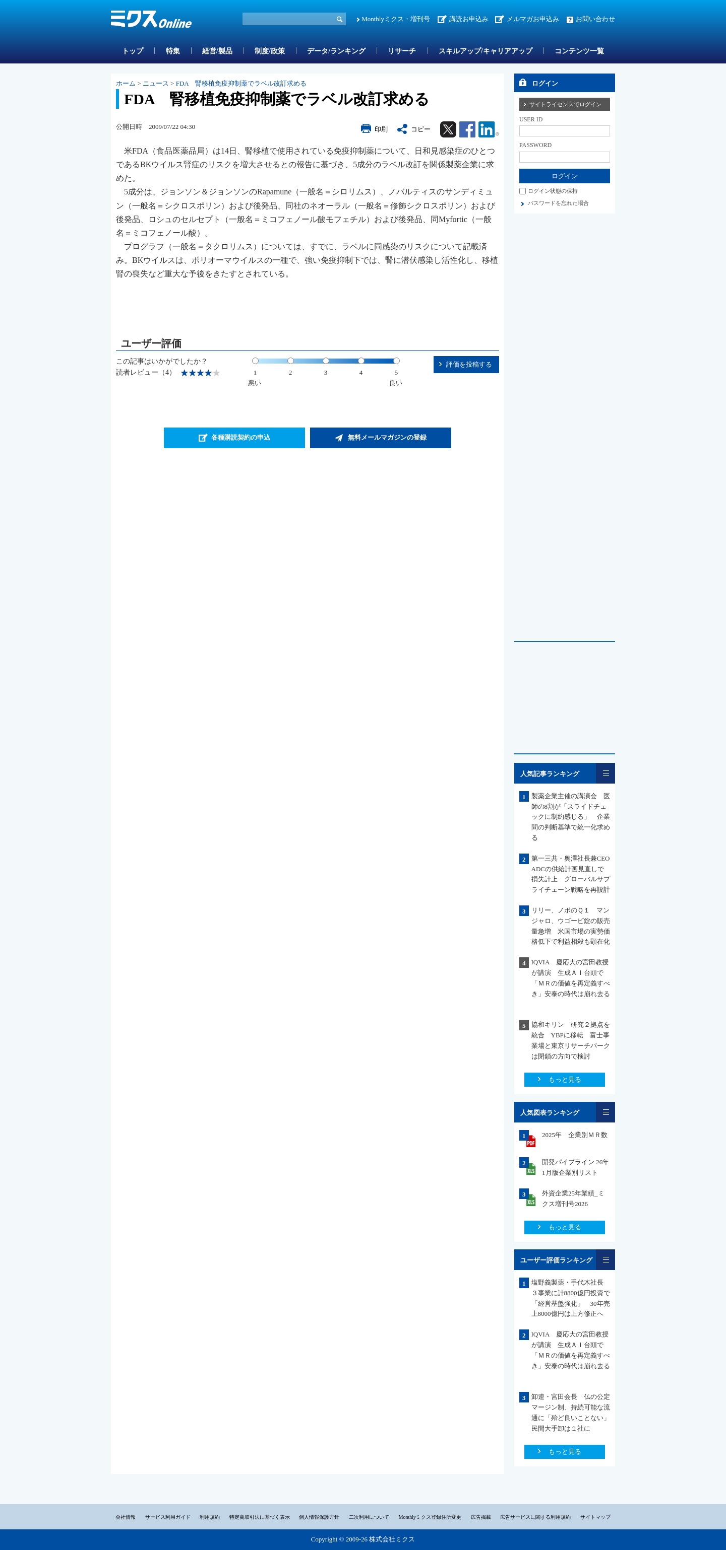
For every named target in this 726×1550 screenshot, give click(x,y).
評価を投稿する (469, 364)
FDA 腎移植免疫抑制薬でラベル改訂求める (241, 83)
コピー (421, 129)
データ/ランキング (336, 51)
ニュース (156, 83)
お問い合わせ (595, 19)
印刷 (381, 129)
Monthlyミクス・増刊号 (395, 19)
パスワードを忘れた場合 (558, 203)
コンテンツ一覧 (579, 51)
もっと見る (565, 1079)
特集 (173, 51)
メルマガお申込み (533, 19)
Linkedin (488, 129)
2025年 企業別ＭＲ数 (575, 1135)
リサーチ (402, 51)
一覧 (605, 773)
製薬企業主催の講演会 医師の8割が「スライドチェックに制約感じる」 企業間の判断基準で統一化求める (570, 816)
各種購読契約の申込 (240, 437)
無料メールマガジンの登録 (387, 437)
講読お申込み (469, 19)
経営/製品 (217, 51)
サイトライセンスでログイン (565, 104)
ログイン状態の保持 (553, 191)
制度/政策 (270, 51)
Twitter (448, 129)
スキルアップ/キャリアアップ (485, 51)
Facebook (467, 129)
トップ (132, 51)
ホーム (126, 83)
